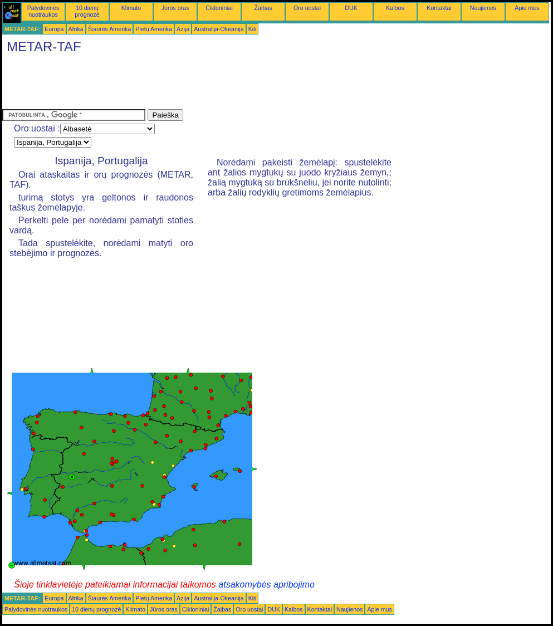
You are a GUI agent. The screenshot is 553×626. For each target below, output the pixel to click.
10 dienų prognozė (87, 11)
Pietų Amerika (153, 29)
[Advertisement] (205, 84)
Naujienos (483, 7)
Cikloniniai (219, 7)
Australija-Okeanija (218, 29)
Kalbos (395, 7)
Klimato (131, 7)
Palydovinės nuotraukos (43, 11)
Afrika (76, 29)
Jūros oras (175, 7)
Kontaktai (439, 7)
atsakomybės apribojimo (266, 584)
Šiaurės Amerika (109, 29)
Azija (183, 29)
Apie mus (527, 7)
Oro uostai (307, 7)
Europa (54, 29)
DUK (351, 7)
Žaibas (263, 7)
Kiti (252, 29)
